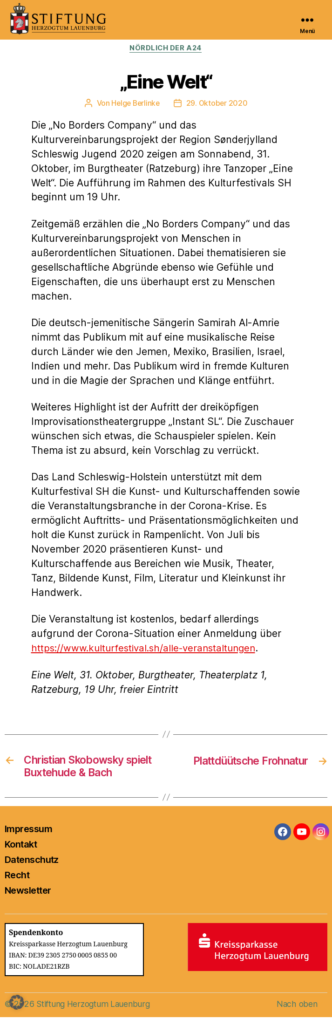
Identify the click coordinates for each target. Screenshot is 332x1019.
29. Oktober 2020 (218, 103)
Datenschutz (32, 861)
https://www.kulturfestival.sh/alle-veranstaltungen (147, 648)
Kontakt (21, 846)
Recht (17, 876)
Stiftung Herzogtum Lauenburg (94, 1006)
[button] (17, 1002)
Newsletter (28, 892)
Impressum (28, 830)
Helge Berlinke (135, 103)
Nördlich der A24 (166, 48)
